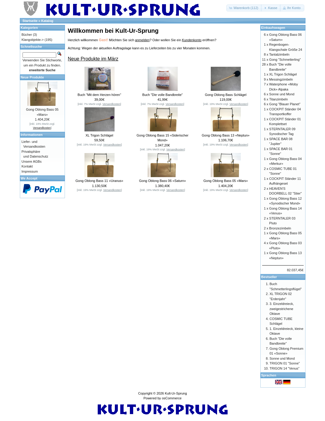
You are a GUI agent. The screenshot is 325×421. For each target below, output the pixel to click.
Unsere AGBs (32, 161)
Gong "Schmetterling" (285, 59)
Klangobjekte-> (33, 39)
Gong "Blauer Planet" (284, 104)
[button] (244, 8)
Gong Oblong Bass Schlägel (225, 95)
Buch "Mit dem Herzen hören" (99, 95)
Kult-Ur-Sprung (176, 393)
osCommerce (171, 398)
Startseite (30, 21)
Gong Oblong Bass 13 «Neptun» (226, 135)
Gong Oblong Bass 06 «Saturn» (162, 181)
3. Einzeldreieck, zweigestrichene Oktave (282, 308)
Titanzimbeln (278, 99)
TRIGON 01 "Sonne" (285, 363)
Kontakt (27, 166)
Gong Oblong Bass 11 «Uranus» (99, 181)
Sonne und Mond (281, 94)
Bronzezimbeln (280, 228)
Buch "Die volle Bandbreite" (162, 95)
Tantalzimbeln (279, 54)
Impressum (30, 171)
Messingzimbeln (281, 79)
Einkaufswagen (273, 27)
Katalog (47, 21)
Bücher (27, 34)
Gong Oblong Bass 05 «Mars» (226, 181)
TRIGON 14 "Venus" (285, 368)
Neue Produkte (32, 77)
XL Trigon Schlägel (99, 135)
